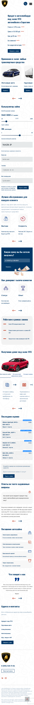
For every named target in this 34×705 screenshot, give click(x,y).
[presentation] (14, 98)
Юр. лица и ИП (6, 637)
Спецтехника (6, 629)
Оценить (5, 90)
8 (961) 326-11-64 (8, 666)
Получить (8, 267)
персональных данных (10, 190)
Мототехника (6, 633)
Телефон (3, 165)
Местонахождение (6, 176)
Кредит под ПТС (7, 621)
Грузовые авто (6, 625)
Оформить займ (7, 642)
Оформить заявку (14, 51)
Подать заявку (23, 187)
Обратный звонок (8, 671)
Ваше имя (3, 155)
